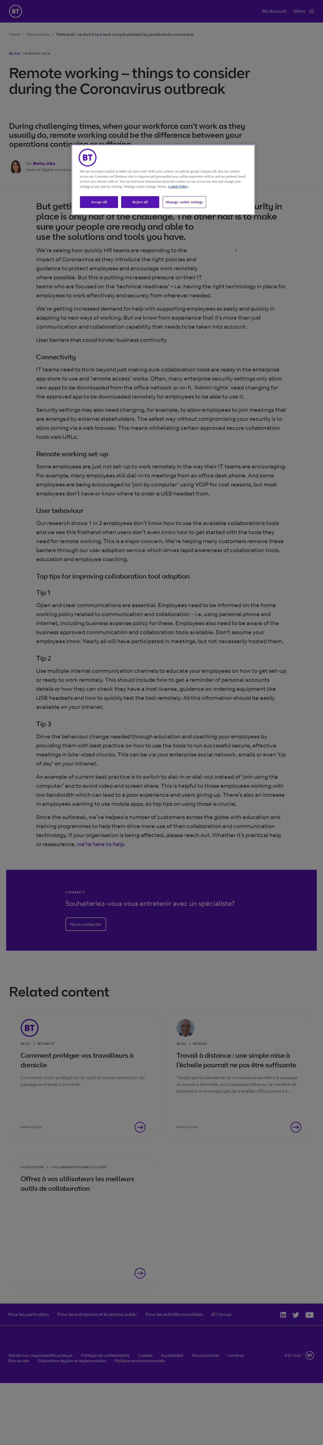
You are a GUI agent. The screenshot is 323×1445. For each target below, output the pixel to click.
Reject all (140, 202)
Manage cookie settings (184, 202)
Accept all (99, 202)
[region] (163, 180)
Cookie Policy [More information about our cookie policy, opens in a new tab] (178, 187)
